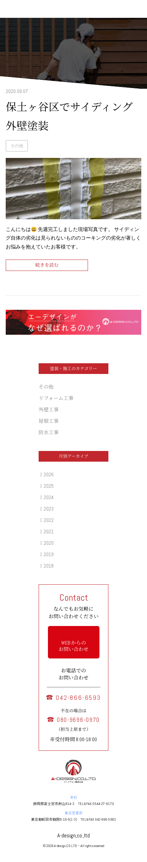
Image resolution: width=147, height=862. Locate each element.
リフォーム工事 (56, 398)
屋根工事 (49, 421)
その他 (16, 146)
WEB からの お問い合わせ (74, 646)
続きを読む (46, 265)
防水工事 (49, 432)
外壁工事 (49, 409)
